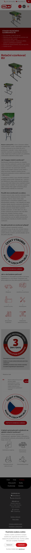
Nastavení (9, 545)
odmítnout (22, 549)
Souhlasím (21, 545)
